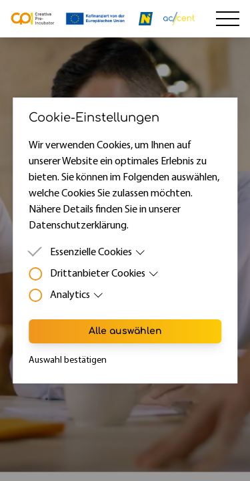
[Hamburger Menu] (227, 18)
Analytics (77, 295)
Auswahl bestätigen (68, 360)
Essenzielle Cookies (98, 252)
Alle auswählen (125, 331)
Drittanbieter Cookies (104, 274)
